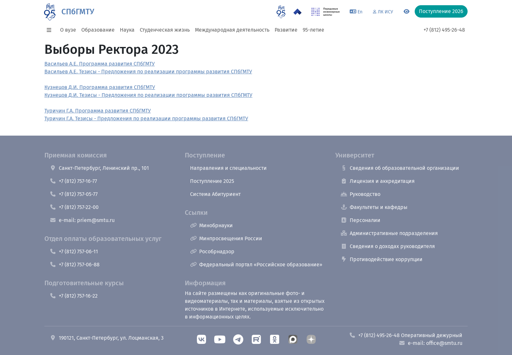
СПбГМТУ (77, 11)
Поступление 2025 (212, 181)
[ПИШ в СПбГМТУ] (326, 11)
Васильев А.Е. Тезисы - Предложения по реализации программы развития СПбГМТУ (148, 71)
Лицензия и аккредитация (378, 181)
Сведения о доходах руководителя (388, 246)
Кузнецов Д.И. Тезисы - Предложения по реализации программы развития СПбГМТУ (148, 95)
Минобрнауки (211, 225)
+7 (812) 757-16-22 (74, 296)
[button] (50, 30)
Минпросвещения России (226, 238)
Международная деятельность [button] (232, 30)
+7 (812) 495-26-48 (444, 30)
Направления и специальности (228, 168)
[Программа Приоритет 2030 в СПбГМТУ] (297, 11)
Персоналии (360, 220)
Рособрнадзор (212, 251)
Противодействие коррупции (382, 259)
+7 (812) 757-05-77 (74, 194)
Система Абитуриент (215, 194)
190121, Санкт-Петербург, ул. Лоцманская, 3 (107, 338)
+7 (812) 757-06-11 (74, 251)
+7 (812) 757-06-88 (75, 264)
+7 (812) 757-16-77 (73, 181)
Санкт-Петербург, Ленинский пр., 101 (99, 168)
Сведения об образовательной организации (400, 168)
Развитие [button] (286, 30)
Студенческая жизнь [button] (165, 30)
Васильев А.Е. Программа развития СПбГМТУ (99, 64)
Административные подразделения (389, 233)
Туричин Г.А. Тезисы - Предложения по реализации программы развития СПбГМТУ (146, 118)
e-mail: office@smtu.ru (430, 343)
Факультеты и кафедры (374, 207)
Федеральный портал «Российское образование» (256, 264)
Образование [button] (98, 30)
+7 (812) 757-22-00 (74, 207)
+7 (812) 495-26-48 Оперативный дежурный (405, 335)
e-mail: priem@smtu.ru (82, 220)
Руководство (360, 194)
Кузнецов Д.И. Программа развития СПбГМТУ (99, 87)
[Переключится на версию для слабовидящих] (406, 11)
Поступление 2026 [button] (441, 11)
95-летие (313, 30)
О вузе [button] (68, 30)
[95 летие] (281, 11)
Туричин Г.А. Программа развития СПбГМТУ (97, 111)
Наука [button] (127, 30)
